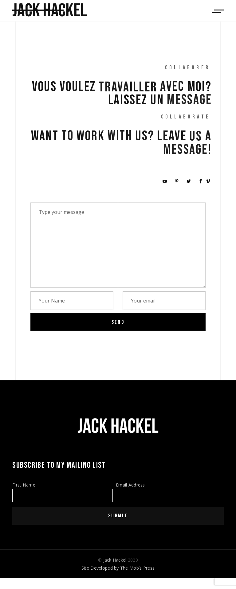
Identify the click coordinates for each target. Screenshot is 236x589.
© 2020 (118, 560)
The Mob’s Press (137, 568)
